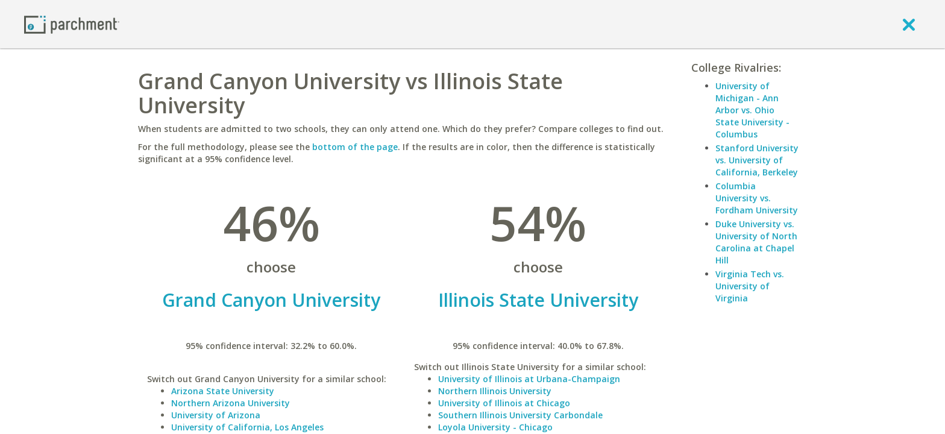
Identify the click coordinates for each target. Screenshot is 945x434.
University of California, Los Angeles (247, 427)
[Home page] (71, 24)
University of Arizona (215, 415)
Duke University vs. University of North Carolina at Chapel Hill (756, 242)
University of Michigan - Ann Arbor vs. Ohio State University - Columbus (752, 110)
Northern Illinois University (494, 391)
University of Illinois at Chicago (504, 403)
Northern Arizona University (230, 403)
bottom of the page (355, 147)
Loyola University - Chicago (495, 427)
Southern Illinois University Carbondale (520, 415)
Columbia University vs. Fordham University (756, 198)
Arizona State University (222, 391)
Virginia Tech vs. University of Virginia (749, 286)
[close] (909, 24)
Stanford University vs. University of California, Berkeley (757, 160)
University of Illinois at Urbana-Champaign (529, 379)
